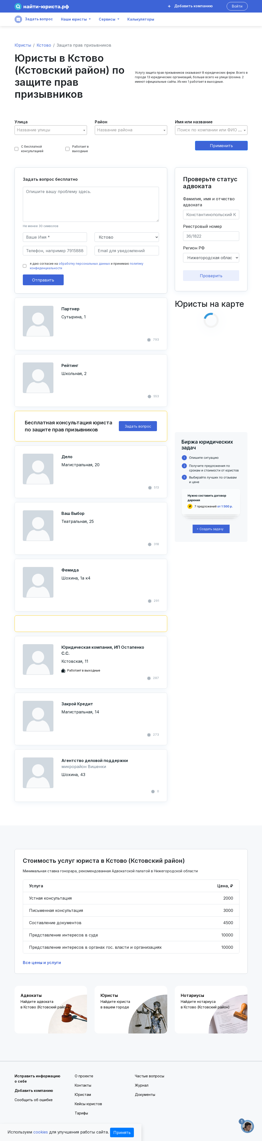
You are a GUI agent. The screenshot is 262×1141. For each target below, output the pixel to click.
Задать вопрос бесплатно (50, 179)
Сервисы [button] (107, 19)
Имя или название (194, 121)
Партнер (70, 308)
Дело (66, 456)
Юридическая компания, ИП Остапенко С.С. (102, 650)
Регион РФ (194, 247)
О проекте (84, 1076)
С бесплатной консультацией (29, 149)
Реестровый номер (202, 226)
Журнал (141, 1085)
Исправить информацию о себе (37, 1078)
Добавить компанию (190, 6)
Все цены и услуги (42, 962)
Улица (21, 121)
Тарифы (81, 1113)
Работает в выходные (77, 149)
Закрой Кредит (77, 703)
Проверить (211, 275)
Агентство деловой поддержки (94, 760)
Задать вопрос (34, 19)
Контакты (83, 1085)
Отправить (43, 279)
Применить (221, 145)
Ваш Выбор (72, 513)
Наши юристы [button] (74, 19)
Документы (145, 1094)
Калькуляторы (140, 19)
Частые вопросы (149, 1076)
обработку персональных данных (84, 263)
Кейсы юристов (88, 1104)
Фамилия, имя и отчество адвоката (209, 201)
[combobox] (51, 130)
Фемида (70, 570)
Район (101, 121)
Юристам (83, 1094)
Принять (122, 1132)
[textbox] (51, 130)
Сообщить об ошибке (34, 1100)
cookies (40, 1131)
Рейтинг (69, 365)
